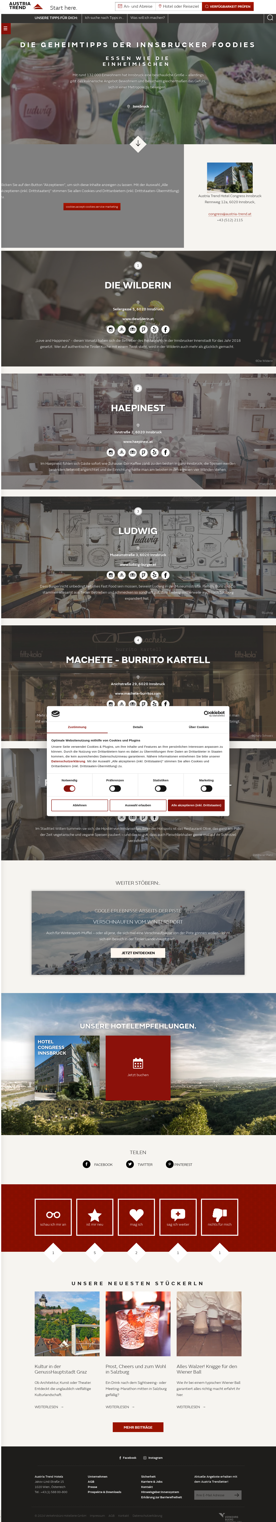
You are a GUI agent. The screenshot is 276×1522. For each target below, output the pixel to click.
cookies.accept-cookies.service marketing (92, 206)
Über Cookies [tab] (199, 727)
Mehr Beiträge (138, 1427)
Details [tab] (138, 727)
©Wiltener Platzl (263, 855)
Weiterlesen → (49, 1407)
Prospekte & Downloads (104, 1492)
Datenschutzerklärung (147, 1516)
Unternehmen (97, 1476)
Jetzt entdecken (138, 952)
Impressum (97, 1516)
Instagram (153, 1457)
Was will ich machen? (147, 17)
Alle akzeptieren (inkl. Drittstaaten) (196, 805)
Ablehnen (80, 805)
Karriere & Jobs (151, 1481)
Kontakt (147, 1487)
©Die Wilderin (264, 361)
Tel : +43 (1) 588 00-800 (51, 1492)
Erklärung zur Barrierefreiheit (161, 1497)
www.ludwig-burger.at (138, 564)
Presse (92, 1487)
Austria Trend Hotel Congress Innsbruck (230, 195)
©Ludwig (267, 612)
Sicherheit (148, 1476)
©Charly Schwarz (262, 735)
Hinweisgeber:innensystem (160, 1492)
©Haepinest (265, 484)
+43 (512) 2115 (230, 220)
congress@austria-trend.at (229, 214)
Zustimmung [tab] (77, 727)
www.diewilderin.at (138, 318)
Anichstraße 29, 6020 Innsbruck (138, 683)
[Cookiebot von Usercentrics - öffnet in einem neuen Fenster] (207, 714)
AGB (91, 1481)
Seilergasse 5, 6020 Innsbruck (138, 309)
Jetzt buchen (138, 1067)
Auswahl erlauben (138, 805)
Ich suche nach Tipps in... (104, 17)
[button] (184, 6)
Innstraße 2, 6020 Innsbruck (138, 431)
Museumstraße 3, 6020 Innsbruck (138, 554)
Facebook (127, 1457)
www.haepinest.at (138, 441)
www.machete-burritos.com (138, 693)
